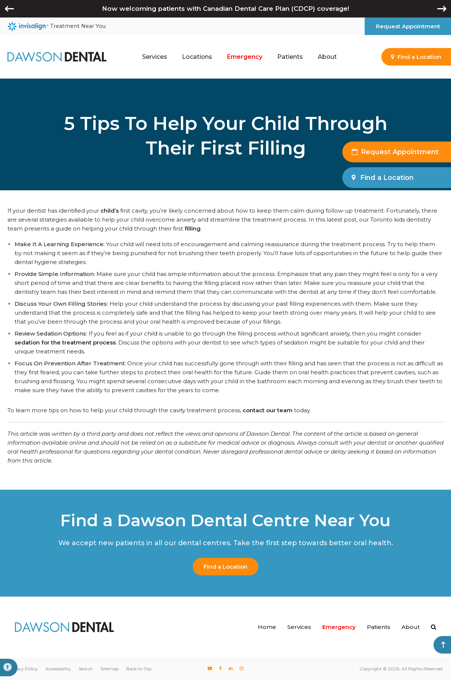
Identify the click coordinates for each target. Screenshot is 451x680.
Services (299, 626)
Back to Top (138, 668)
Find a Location (225, 566)
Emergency (244, 56)
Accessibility (58, 668)
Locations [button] (197, 56)
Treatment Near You (56, 26)
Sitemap (109, 668)
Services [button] (154, 56)
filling (193, 228)
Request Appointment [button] (408, 26)
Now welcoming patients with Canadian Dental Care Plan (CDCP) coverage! (225, 8)
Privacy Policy (22, 668)
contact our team (267, 410)
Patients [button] (290, 56)
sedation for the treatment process (65, 342)
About (411, 626)
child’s (109, 210)
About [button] (327, 56)
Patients (378, 626)
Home (267, 626)
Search (86, 668)
